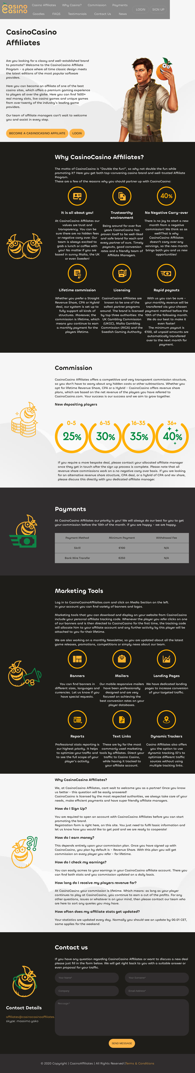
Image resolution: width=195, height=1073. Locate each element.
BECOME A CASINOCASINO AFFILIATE (37, 133)
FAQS (149, 5)
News (138, 14)
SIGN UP (183, 9)
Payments (116, 5)
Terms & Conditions (139, 1063)
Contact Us (97, 14)
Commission (94, 5)
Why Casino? (70, 5)
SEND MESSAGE (122, 1043)
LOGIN (165, 9)
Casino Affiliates (43, 5)
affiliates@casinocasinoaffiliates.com (34, 1017)
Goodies (134, 5)
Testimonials (52, 14)
